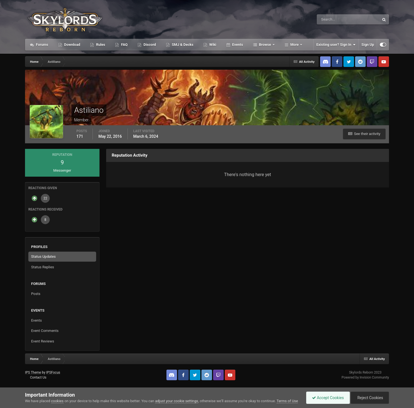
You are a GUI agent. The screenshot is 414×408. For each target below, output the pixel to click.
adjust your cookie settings (176, 401)
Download (71, 44)
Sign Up (367, 44)
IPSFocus (53, 372)
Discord (149, 44)
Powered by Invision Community (365, 377)
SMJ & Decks (182, 44)
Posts (35, 294)
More (295, 44)
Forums (41, 44)
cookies (57, 401)
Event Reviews (42, 341)
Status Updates (43, 256)
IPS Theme (33, 372)
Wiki (212, 44)
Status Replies (42, 267)
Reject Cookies (369, 398)
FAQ (124, 44)
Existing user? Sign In (336, 45)
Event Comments (45, 331)
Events (237, 44)
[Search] (331, 19)
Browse (265, 44)
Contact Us (38, 377)
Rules (100, 44)
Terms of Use (287, 401)
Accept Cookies (328, 398)
